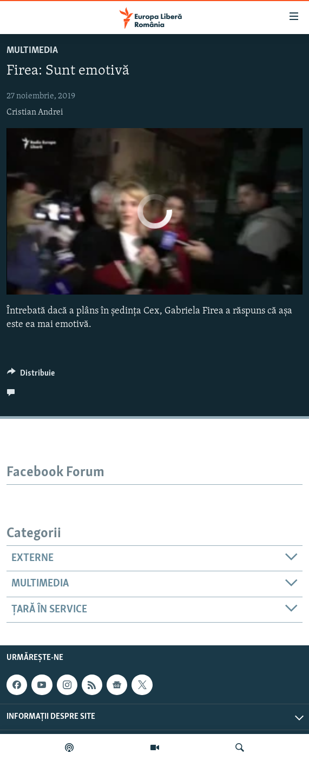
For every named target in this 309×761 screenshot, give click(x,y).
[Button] (31, 375)
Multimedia (32, 50)
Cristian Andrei (34, 112)
